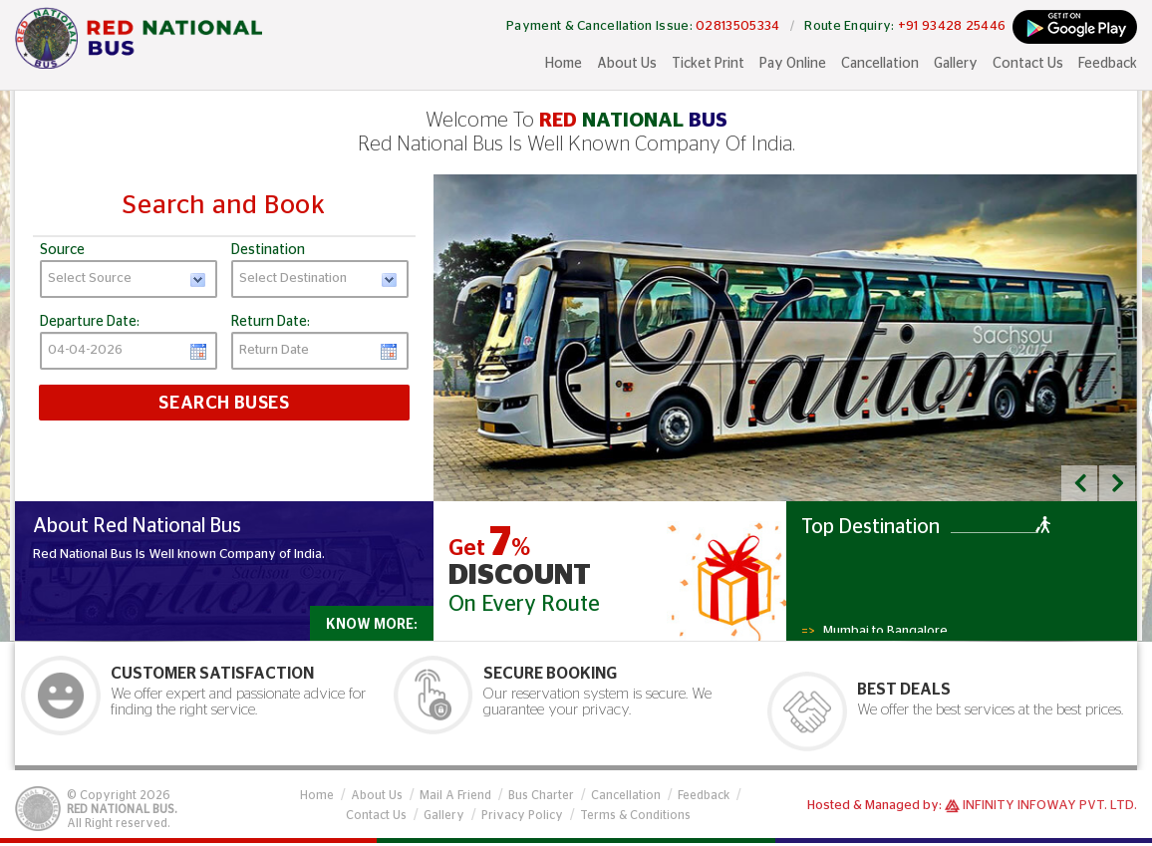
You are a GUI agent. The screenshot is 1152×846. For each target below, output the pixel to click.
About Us (627, 64)
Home (563, 64)
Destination (268, 250)
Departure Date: (90, 322)
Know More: (372, 625)
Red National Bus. (122, 809)
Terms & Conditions (635, 815)
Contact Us (1028, 64)
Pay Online (792, 64)
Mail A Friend (455, 795)
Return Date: (270, 322)
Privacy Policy (522, 815)
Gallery (956, 64)
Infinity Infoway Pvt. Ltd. (1050, 805)
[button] (1079, 483)
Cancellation (880, 64)
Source (62, 250)
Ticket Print (708, 64)
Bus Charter (541, 795)
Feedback (1107, 64)
